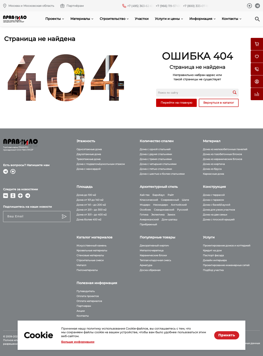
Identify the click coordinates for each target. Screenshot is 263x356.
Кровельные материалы (92, 250)
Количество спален (157, 141)
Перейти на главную (176, 102)
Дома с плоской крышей (218, 219)
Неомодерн (160, 204)
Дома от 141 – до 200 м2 (91, 204)
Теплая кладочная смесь (155, 260)
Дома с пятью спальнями (156, 168)
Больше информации (77, 342)
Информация (202, 19)
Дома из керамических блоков (222, 159)
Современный (170, 199)
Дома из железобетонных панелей (225, 149)
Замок (171, 214)
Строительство (114, 19)
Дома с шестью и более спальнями (162, 173)
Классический (149, 199)
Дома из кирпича (214, 164)
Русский (182, 209)
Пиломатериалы (87, 270)
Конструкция (214, 187)
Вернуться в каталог (218, 102)
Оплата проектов (88, 296)
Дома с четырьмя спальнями (158, 164)
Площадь (85, 187)
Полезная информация (97, 283)
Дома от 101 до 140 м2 (90, 199)
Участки (142, 19)
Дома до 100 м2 (86, 194)
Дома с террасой (214, 194)
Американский (149, 219)
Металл (81, 265)
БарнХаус (158, 194)
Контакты (231, 19)
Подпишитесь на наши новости (27, 207)
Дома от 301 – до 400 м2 (92, 214)
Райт (171, 194)
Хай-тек (145, 194)
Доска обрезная (150, 270)
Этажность (86, 141)
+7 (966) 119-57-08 (168, 6)
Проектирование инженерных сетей (226, 265)
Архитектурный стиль (159, 187)
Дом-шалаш (169, 219)
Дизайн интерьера (215, 260)
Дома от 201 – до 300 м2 (91, 209)
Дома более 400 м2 (89, 219)
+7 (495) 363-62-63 (140, 6)
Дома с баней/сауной (216, 204)
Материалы (81, 19)
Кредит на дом (212, 250)
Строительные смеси (90, 260)
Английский (179, 204)
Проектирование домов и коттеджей (226, 245)
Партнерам (84, 305)
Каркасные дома (213, 173)
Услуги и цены (169, 19)
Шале (185, 199)
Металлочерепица (152, 250)
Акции (81, 310)
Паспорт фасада (213, 255)
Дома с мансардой (89, 168)
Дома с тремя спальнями (156, 159)
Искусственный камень (91, 245)
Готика (144, 214)
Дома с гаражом (213, 199)
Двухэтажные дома (89, 154)
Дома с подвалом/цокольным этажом (101, 164)
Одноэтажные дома (89, 149)
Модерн (145, 204)
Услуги (209, 237)
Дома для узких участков (219, 209)
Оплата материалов (89, 301)
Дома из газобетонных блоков (222, 154)
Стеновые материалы (90, 255)
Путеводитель (86, 291)
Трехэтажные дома (89, 159)
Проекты (54, 19)
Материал (211, 141)
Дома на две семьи (215, 214)
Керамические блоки (153, 255)
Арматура (146, 265)
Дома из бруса (212, 168)
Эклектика (158, 214)
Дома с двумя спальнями (156, 154)
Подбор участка (213, 270)
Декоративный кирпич (154, 245)
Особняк (145, 209)
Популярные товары (157, 237)
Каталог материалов (94, 237)
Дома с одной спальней (155, 149)
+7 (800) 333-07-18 (196, 6)
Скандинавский (164, 209)
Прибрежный (148, 224)
